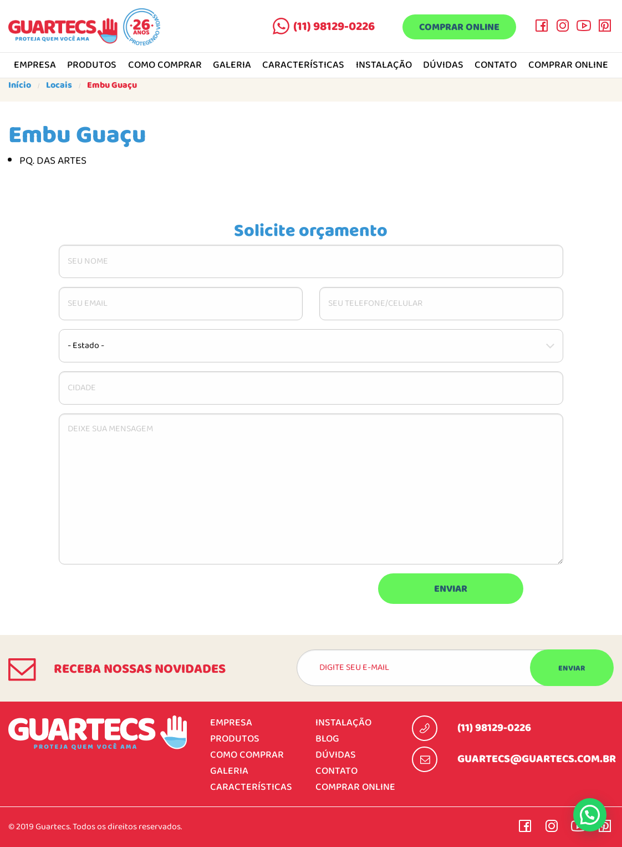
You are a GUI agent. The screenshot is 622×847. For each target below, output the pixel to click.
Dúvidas (443, 65)
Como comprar (165, 65)
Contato (496, 65)
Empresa (35, 65)
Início (19, 85)
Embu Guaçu (112, 85)
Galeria (232, 65)
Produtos (91, 65)
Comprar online (459, 27)
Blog (327, 739)
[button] (589, 814)
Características (303, 65)
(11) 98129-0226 (334, 27)
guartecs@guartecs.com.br (536, 759)
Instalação (384, 65)
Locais (59, 85)
